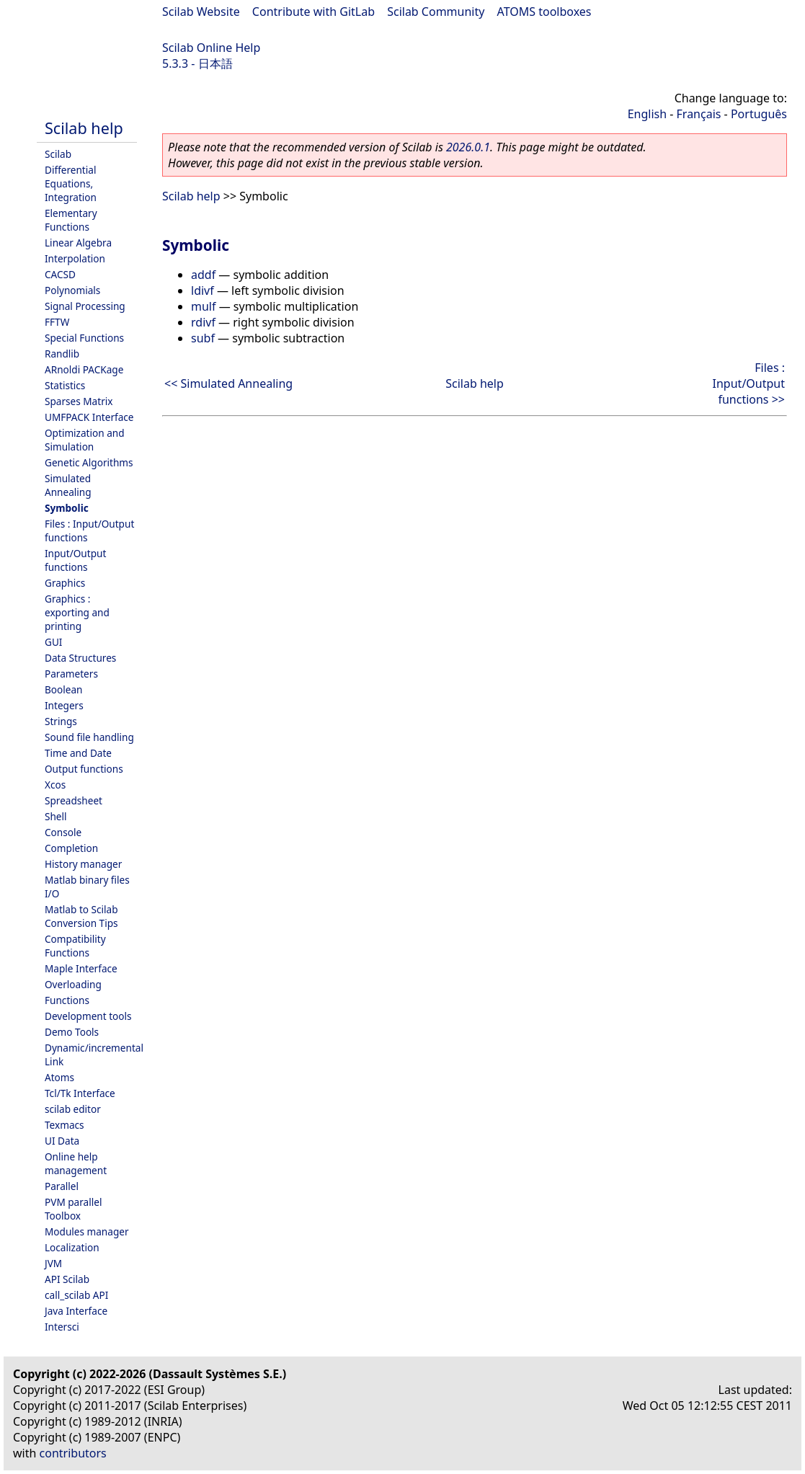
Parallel (62, 1186)
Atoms (59, 1077)
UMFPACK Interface (89, 417)
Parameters (71, 673)
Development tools (88, 1016)
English (647, 114)
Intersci (62, 1326)
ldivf (202, 290)
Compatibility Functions (75, 945)
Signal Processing (85, 306)
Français (699, 114)
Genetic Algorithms (89, 462)
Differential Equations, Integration (71, 183)
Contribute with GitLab (313, 11)
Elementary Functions (71, 220)
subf (203, 338)
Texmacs (64, 1125)
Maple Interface (81, 968)
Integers (64, 705)
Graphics (65, 583)
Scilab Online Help (211, 48)
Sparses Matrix (78, 401)
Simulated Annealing (68, 485)
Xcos (55, 784)
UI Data (62, 1140)
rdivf (203, 322)
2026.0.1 (468, 147)
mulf (203, 306)
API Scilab (67, 1279)
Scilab (58, 154)
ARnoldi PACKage (84, 369)
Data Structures (80, 658)
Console (63, 832)
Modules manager (87, 1231)
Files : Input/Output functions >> (749, 383)
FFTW (57, 322)
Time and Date (78, 753)
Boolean (64, 689)
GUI (53, 642)
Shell (56, 816)
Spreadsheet (73, 800)
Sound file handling (89, 737)
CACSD (60, 274)
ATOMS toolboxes (544, 11)
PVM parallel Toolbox (73, 1208)
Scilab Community (435, 11)
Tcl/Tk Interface (80, 1093)
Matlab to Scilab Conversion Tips (81, 916)
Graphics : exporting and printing (77, 612)
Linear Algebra (78, 242)
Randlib (62, 353)
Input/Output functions (75, 560)
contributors (73, 1453)
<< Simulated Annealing (228, 383)
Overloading (73, 984)
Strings (61, 721)
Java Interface (76, 1311)
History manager (83, 864)
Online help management (76, 1163)
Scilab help (84, 127)
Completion (71, 848)
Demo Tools (72, 1032)
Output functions (84, 769)
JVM (53, 1263)
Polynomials (72, 290)
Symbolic (67, 508)
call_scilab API (76, 1295)
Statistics (65, 385)
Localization (72, 1247)
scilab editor (73, 1109)
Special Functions (84, 338)
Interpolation (75, 258)
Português (759, 114)
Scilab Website (201, 11)
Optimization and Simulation (85, 439)
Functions (67, 1000)
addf (203, 275)
